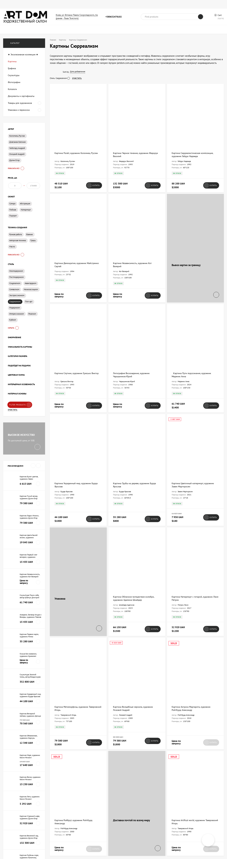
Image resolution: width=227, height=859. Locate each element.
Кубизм (12, 322)
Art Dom (60, 726)
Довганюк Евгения (17, 142)
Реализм (32, 316)
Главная (7, 4)
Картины (19, 4)
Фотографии (47, 4)
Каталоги (78, 4)
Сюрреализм (14, 304)
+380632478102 (113, 16)
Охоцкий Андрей (16, 154)
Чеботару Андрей (17, 148)
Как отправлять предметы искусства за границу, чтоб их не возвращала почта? (77, 716)
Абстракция (25, 206)
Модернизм (14, 310)
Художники (137, 4)
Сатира (12, 206)
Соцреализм (14, 286)
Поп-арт (28, 304)
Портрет (13, 218)
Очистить (12, 413)
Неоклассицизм (31, 292)
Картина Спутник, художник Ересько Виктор (77, 288)
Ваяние (29, 237)
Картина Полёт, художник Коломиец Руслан (76, 131)
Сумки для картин (97, 4)
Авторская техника (17, 243)
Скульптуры (64, 4)
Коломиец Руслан (17, 136)
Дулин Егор (14, 160)
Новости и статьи (118, 4)
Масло (12, 249)
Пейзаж (12, 212)
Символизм (14, 292)
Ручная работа (15, 237)
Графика (33, 4)
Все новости (16, 666)
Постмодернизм (16, 280)
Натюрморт (26, 212)
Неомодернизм (16, 274)
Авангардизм (30, 286)
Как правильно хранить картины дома (194, 759)
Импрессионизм (16, 316)
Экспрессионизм (16, 298)
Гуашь (33, 243)
